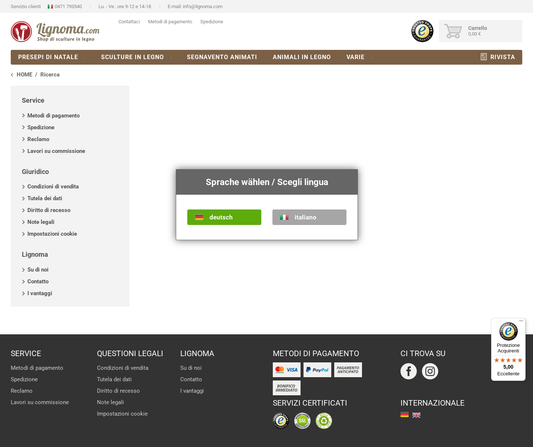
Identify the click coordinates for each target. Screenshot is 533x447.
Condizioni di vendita (53, 186)
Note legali (40, 222)
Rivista (502, 57)
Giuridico (35, 171)
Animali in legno (302, 57)
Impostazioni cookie (52, 234)
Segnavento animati (222, 57)
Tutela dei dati (44, 198)
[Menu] (521, 322)
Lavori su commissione (56, 151)
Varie (355, 57)
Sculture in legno (132, 57)
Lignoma (35, 254)
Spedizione (211, 21)
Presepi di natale (48, 57)
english (416, 415)
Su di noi (37, 269)
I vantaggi (39, 293)
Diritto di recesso (48, 210)
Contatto (37, 281)
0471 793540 (68, 6)
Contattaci (129, 21)
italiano (305, 217)
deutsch (221, 217)
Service (33, 100)
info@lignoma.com (202, 6)
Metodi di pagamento (170, 21)
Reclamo (38, 139)
